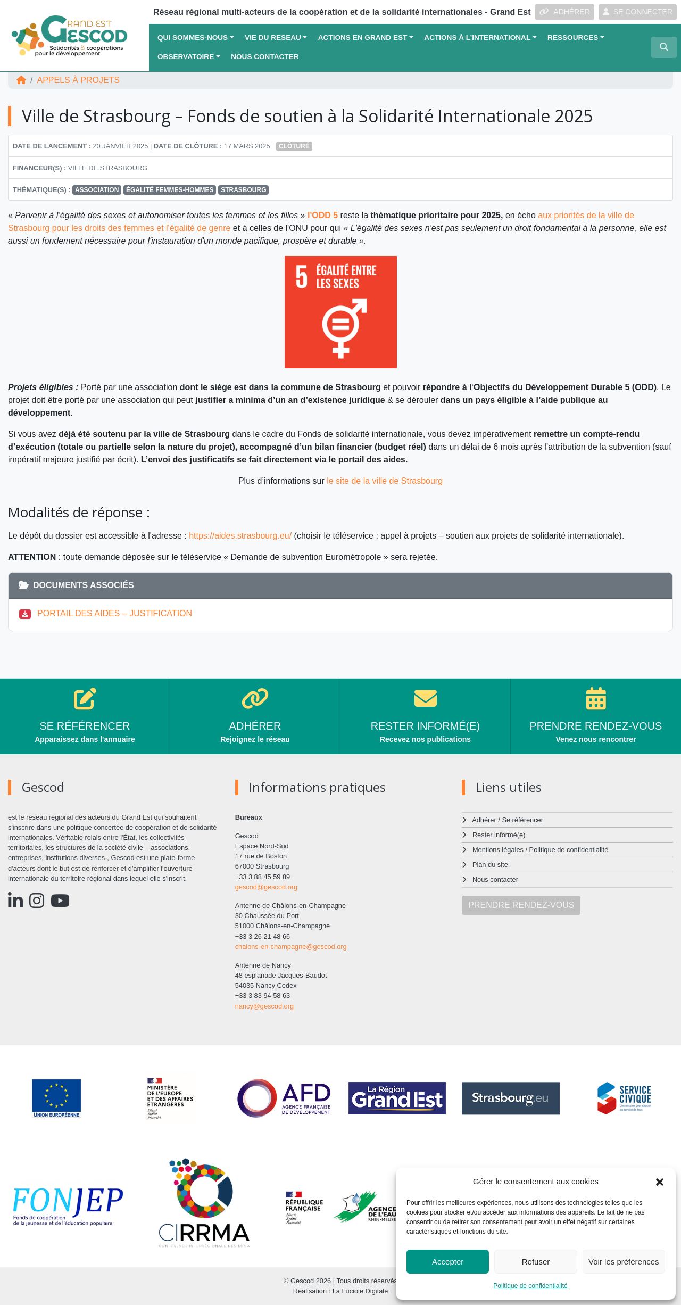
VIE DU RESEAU (273, 38)
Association (97, 190)
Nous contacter (264, 57)
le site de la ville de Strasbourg (384, 480)
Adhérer (484, 820)
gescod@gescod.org (266, 887)
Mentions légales (498, 850)
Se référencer (522, 820)
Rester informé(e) (499, 835)
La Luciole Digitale (360, 1291)
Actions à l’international (477, 38)
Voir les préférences (623, 1261)
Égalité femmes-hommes (170, 190)
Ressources (572, 38)
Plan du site (490, 865)
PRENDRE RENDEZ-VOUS (521, 905)
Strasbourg (243, 190)
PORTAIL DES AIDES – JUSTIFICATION (114, 613)
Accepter (447, 1261)
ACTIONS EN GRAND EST (363, 38)
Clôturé (294, 146)
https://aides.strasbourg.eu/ (240, 535)
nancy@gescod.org (264, 1006)
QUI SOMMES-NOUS (192, 38)
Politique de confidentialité (530, 1286)
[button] (659, 1181)
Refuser (536, 1261)
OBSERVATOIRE (185, 57)
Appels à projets (78, 80)
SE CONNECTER (637, 11)
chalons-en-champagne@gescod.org (291, 947)
